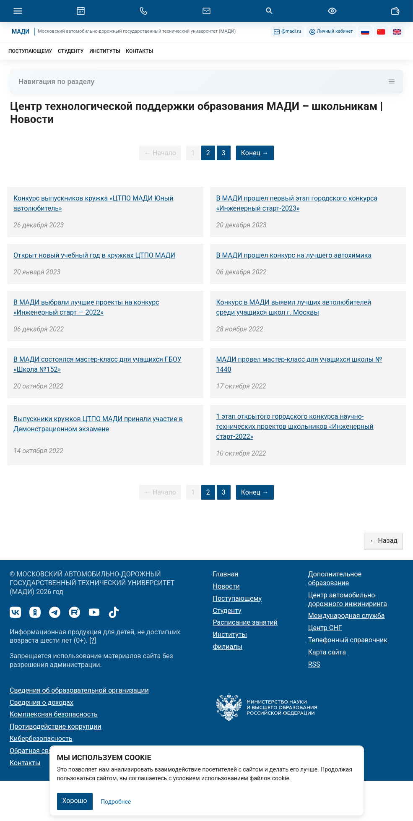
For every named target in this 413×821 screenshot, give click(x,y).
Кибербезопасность (41, 739)
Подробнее (116, 801)
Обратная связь (35, 751)
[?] (92, 640)
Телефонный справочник (347, 640)
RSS (314, 664)
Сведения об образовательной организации (79, 690)
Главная (226, 574)
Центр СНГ (325, 628)
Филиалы (227, 647)
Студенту (227, 611)
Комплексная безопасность (54, 714)
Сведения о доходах (41, 702)
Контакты (25, 763)
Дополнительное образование (334, 578)
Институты (230, 635)
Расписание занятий (245, 622)
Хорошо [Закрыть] (74, 801)
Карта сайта (327, 652)
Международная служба (346, 616)
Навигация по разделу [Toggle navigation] (206, 81)
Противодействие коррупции (55, 726)
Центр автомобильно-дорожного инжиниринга (347, 599)
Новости (226, 586)
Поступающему (237, 598)
